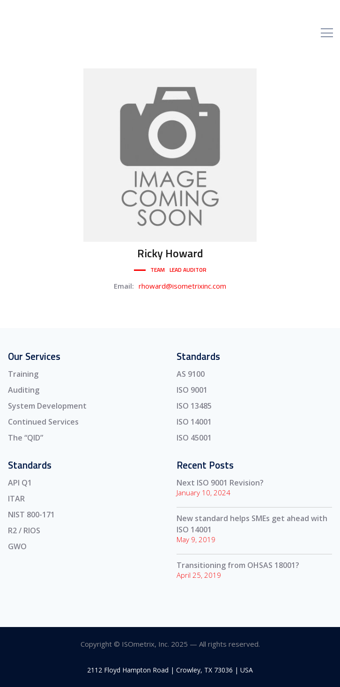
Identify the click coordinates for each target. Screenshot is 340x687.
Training (23, 374)
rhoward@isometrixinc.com (182, 286)
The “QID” (25, 438)
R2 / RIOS (24, 530)
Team (157, 269)
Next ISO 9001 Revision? (220, 483)
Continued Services (43, 422)
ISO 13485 (194, 406)
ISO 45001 (194, 438)
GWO (17, 546)
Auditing (23, 390)
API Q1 (20, 483)
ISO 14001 (194, 422)
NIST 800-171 (31, 514)
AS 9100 (191, 374)
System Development (47, 406)
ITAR (16, 498)
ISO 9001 (192, 390)
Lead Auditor (188, 269)
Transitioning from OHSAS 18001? (238, 565)
